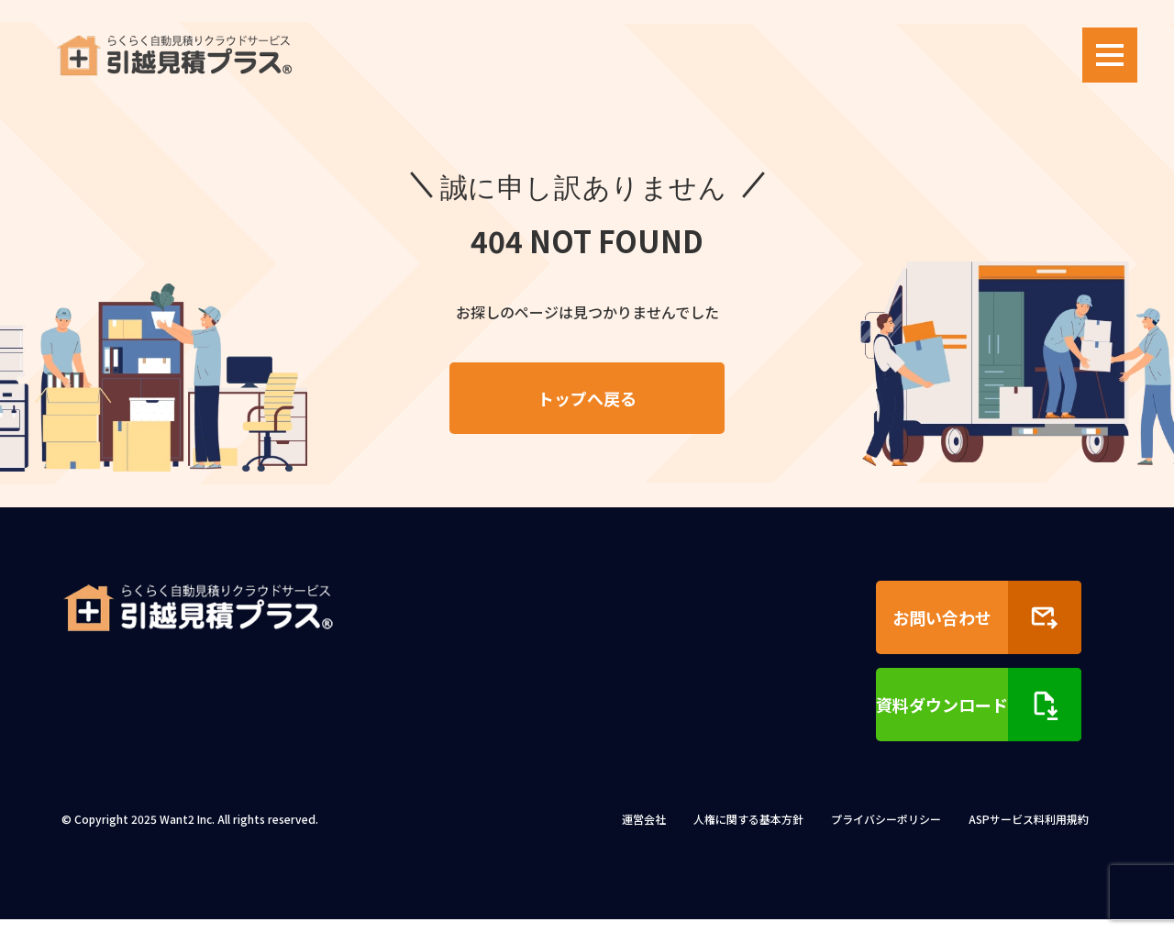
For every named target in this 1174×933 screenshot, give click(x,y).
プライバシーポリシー (886, 832)
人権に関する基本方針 (748, 832)
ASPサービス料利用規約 (1029, 832)
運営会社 (644, 832)
